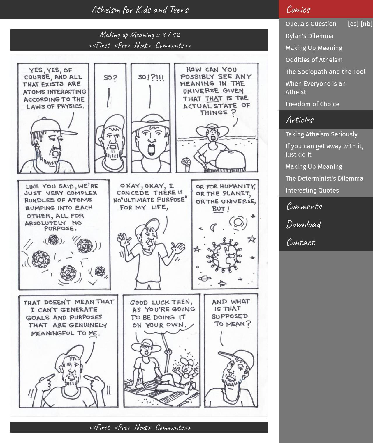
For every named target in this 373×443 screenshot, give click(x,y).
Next (140, 45)
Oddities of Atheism (314, 60)
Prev (123, 45)
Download (303, 224)
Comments (169, 45)
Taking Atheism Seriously (322, 134)
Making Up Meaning (314, 48)
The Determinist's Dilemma (324, 178)
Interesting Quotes (312, 190)
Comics (297, 9)
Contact (300, 242)
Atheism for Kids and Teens (139, 9)
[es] (353, 24)
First (102, 45)
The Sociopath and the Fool (325, 72)
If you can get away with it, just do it (324, 150)
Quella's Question (311, 24)
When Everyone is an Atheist (316, 88)
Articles (299, 119)
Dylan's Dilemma (310, 36)
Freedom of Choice (312, 104)
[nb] (366, 24)
